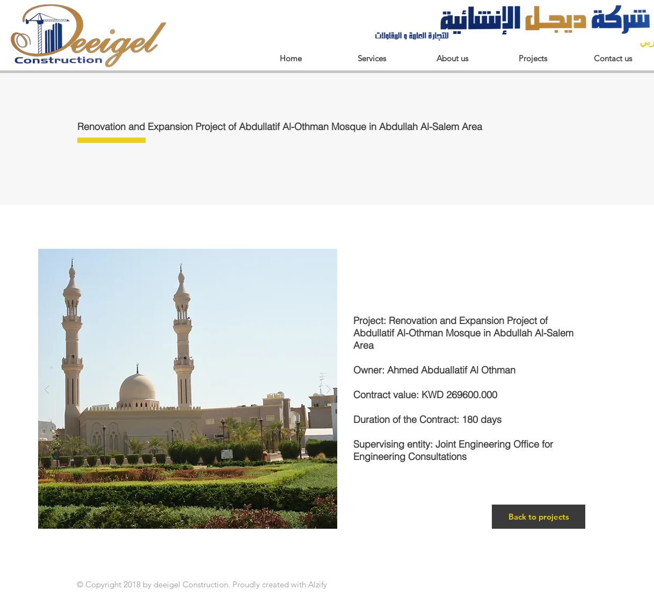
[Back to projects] (538, 517)
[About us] (452, 58)
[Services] (371, 58)
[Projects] (533, 58)
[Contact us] (613, 58)
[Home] (290, 58)
